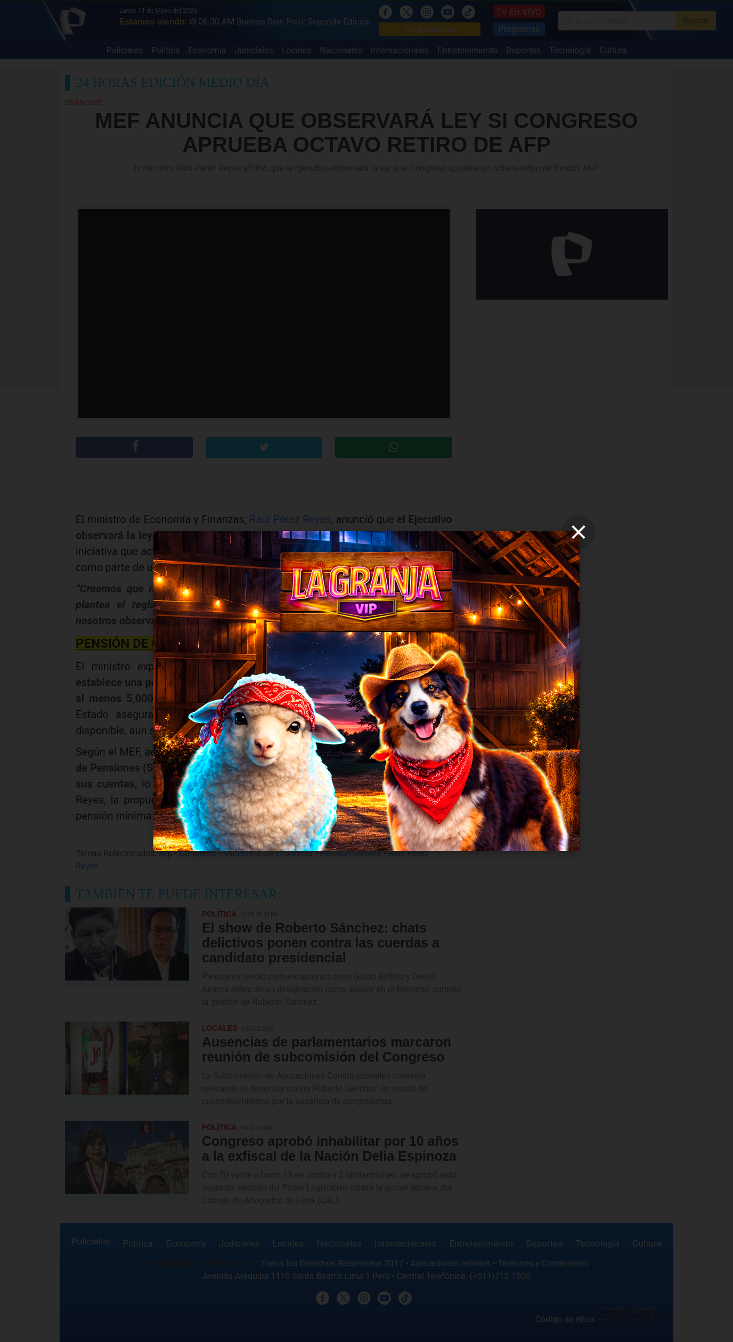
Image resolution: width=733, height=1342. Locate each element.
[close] (578, 532)
